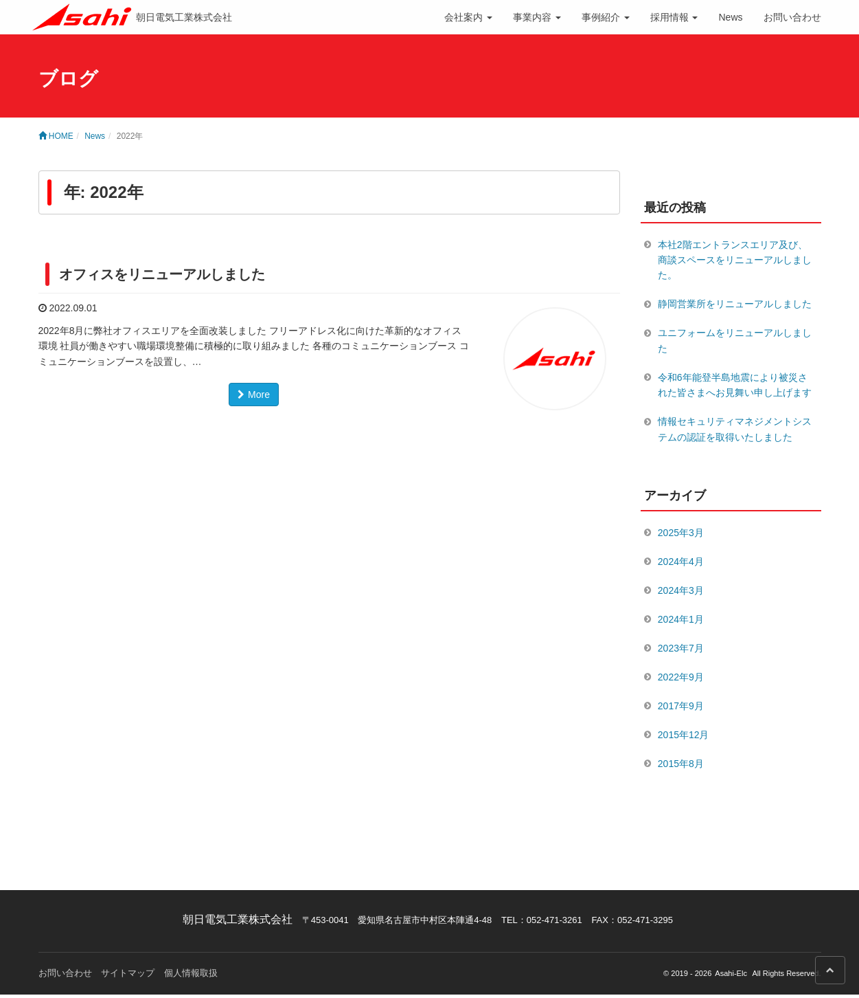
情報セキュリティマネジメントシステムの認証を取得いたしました (735, 430)
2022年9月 (681, 679)
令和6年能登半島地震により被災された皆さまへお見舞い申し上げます (735, 386)
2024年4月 (681, 562)
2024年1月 (681, 621)
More (254, 394)
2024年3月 (681, 591)
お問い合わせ (792, 17)
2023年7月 (681, 650)
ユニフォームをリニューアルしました (735, 341)
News (730, 17)
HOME (55, 136)
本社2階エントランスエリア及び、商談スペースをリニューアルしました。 (735, 260)
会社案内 (468, 17)
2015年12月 (683, 737)
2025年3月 (681, 533)
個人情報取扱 (191, 976)
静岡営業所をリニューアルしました (735, 304)
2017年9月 (681, 708)
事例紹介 (606, 17)
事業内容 (537, 17)
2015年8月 (681, 767)
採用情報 (674, 17)
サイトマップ (127, 976)
